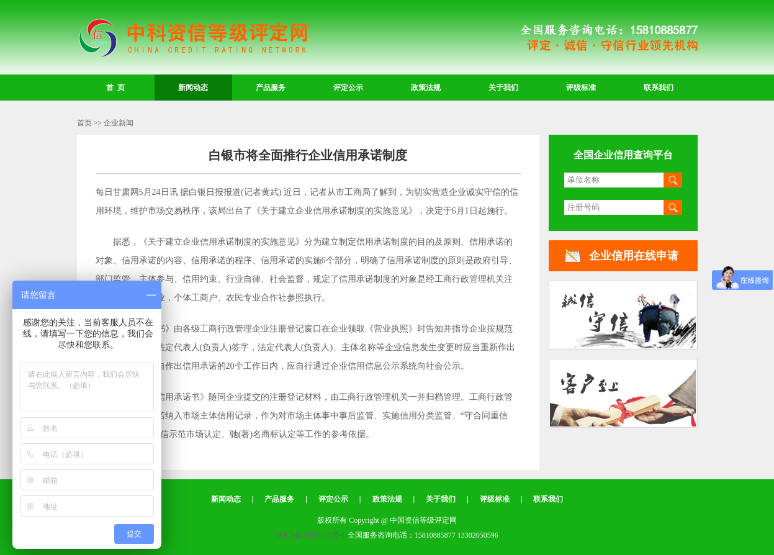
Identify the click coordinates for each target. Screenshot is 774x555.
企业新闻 (118, 123)
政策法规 (426, 87)
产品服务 (271, 87)
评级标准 (581, 87)
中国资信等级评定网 (192, 38)
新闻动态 (193, 87)
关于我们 (503, 87)
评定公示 (348, 87)
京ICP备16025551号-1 (311, 535)
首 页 (115, 87)
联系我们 (658, 87)
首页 (84, 123)
